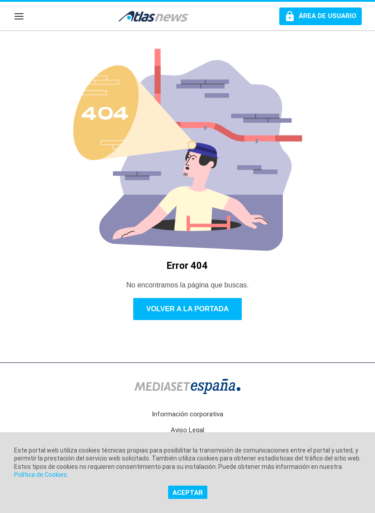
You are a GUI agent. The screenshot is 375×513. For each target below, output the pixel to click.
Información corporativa (187, 414)
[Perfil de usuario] (320, 16)
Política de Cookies (40, 474)
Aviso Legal (187, 430)
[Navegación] (19, 16)
